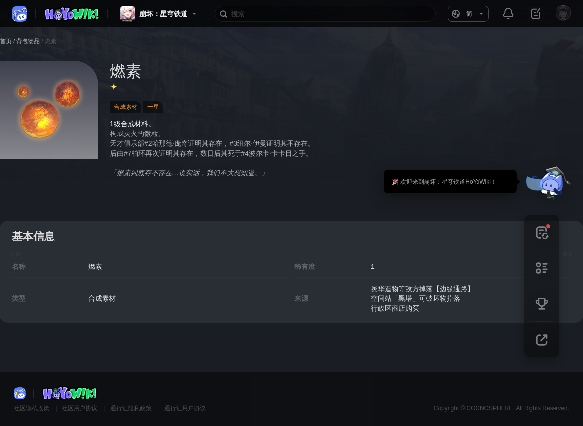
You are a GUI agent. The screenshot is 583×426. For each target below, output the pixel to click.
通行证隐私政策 (131, 408)
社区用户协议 (80, 408)
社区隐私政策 (32, 408)
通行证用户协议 (185, 408)
